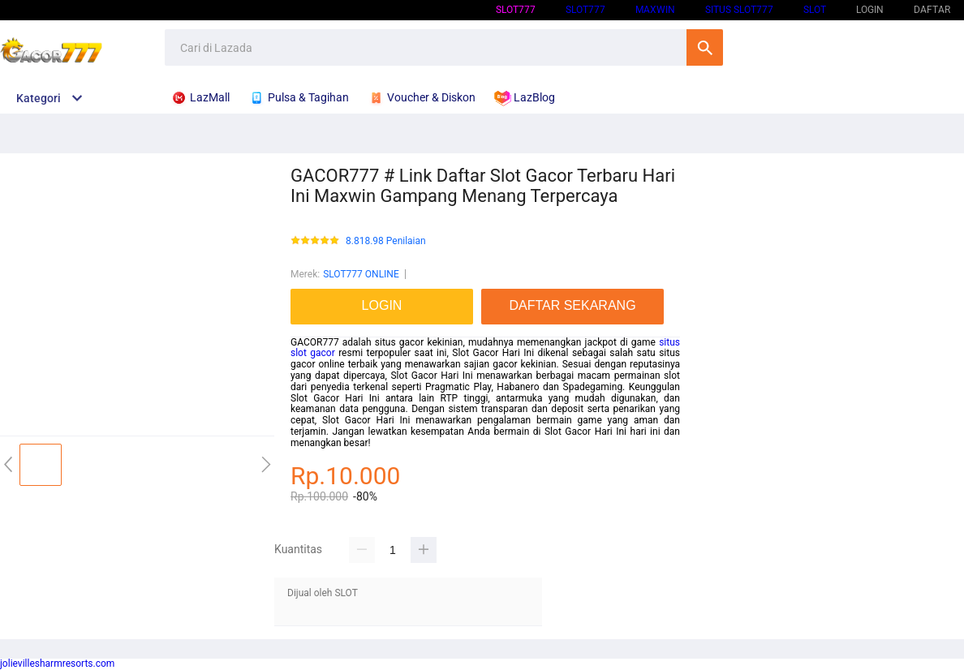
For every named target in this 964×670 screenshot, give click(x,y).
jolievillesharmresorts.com (57, 663)
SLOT (814, 9)
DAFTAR (932, 9)
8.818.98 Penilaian (386, 241)
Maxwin (655, 9)
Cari (704, 47)
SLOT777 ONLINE (361, 274)
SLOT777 (516, 9)
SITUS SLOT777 (739, 9)
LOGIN (870, 9)
